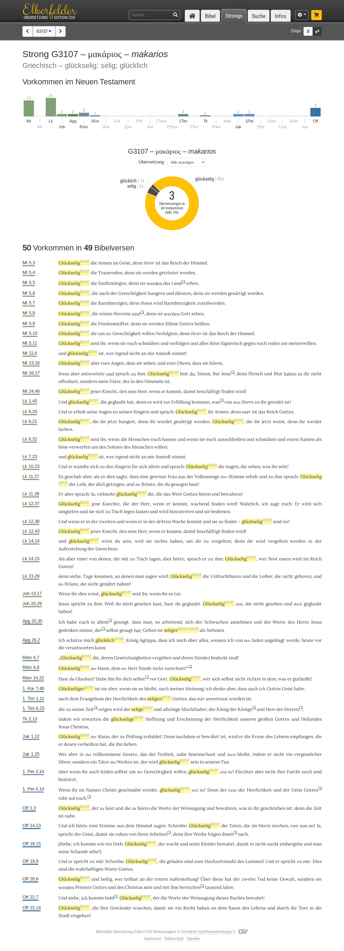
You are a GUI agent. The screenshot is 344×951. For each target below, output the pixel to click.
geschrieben (273, 808)
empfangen (301, 736)
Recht (189, 908)
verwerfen (79, 447)
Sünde (145, 668)
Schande (79, 851)
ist (158, 263)
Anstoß (163, 353)
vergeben (161, 658)
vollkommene (107, 754)
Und (62, 402)
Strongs (234, 16)
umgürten (68, 511)
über (193, 640)
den (139, 381)
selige (142, 709)
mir (150, 353)
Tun (225, 762)
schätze (74, 640)
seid (95, 343)
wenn (113, 343)
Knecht (109, 391)
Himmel (199, 263)
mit (125, 559)
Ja (319, 826)
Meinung (194, 689)
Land (176, 283)
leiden (106, 772)
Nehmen (215, 630)
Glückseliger (76, 689)
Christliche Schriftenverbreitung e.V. (208, 931)
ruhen (122, 834)
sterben (280, 826)
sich (94, 466)
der (186, 263)
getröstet (168, 273)
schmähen (148, 343)
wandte (81, 466)
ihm (141, 374)
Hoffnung (155, 719)
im (115, 263)
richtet (254, 679)
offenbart (68, 381)
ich (262, 689)
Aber (63, 772)
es (171, 594)
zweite (249, 879)
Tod (261, 879)
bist (184, 374)
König (132, 640)
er (70, 412)
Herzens (122, 314)
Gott (185, 314)
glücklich (109, 640)
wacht (172, 844)
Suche (258, 16)
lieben (130, 744)
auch (253, 689)
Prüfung (134, 736)
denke (219, 689)
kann (100, 648)
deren (187, 658)
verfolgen (179, 343)
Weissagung (193, 808)
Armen (105, 263)
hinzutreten (181, 511)
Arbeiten (158, 834)
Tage (88, 576)
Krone (258, 736)
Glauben (84, 679)
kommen (201, 402)
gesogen (179, 484)
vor (318, 640)
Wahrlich (249, 504)
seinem (212, 762)
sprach (122, 374)
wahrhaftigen (89, 869)
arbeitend (172, 622)
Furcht (293, 772)
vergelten (221, 541)
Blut (278, 374)
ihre (281, 772)
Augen (117, 363)
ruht (62, 798)
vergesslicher (308, 754)
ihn (119, 744)
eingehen (80, 915)
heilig (106, 879)
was (216, 402)
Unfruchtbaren (225, 576)
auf (71, 798)
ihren (142, 834)
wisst (93, 594)
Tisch (117, 511)
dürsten (183, 293)
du (71, 679)
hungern (156, 293)
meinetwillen (302, 343)
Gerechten (106, 549)
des (102, 447)
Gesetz (130, 754)
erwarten (91, 719)
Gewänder (120, 908)
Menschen (139, 439)
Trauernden (110, 273)
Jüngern (141, 412)
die (94, 263)
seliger (181, 630)
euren (293, 439)
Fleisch (255, 374)
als (319, 439)
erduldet (152, 736)
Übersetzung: (152, 161)
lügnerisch (231, 343)
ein (178, 908)
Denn (169, 736)
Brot (273, 559)
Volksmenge (207, 476)
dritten (163, 521)
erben (192, 283)
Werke (200, 834)
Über (205, 879)
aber (95, 363)
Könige (245, 709)
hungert (127, 421)
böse (63, 447)
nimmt (179, 353)
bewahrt (226, 844)
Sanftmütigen (112, 283)
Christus (79, 727)
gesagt (126, 630)
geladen (175, 861)
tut (177, 594)
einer (82, 559)
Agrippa (148, 640)
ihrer (149, 263)
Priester (83, 887)
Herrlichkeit (125, 699)
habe (299, 689)
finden (228, 391)
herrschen (190, 887)
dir (306, 374)
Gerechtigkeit (132, 293)
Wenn (64, 594)
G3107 (44, 31)
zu (115, 412)
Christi (109, 790)
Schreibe (177, 826)
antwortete (93, 374)
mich (127, 604)
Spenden (193, 938)
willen (148, 333)
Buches (237, 898)
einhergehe (291, 844)
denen (127, 576)
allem (102, 622)
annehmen (241, 622)
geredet (275, 402)
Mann (103, 668)
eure (105, 363)
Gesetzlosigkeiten (132, 658)
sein (132, 391)
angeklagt (275, 640)
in (133, 381)
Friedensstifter (113, 324)
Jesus (63, 374)
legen (129, 511)
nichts (160, 541)
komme (88, 844)
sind (277, 521)
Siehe (65, 844)
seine (92, 412)
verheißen (88, 744)
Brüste (148, 484)
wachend (200, 504)
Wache (179, 521)
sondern (88, 381)
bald (109, 898)
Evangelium (92, 699)
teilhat (131, 879)
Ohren (183, 363)
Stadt (64, 915)
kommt (174, 391)
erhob (80, 412)
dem (115, 668)
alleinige (171, 709)
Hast (63, 679)
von (228, 402)
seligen (159, 699)
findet (230, 521)
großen (265, 719)
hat (228, 879)
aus (181, 476)
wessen (218, 640)
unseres (248, 719)
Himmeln (153, 381)
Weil (109, 604)
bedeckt (219, 658)
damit (190, 391)
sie (138, 273)
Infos (280, 16)
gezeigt (121, 622)
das (165, 263)
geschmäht (129, 790)
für (135, 466)
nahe (182, 754)
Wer (62, 754)
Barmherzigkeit (180, 303)
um (101, 333)
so (221, 521)
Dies (317, 861)
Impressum (152, 938)
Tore (303, 908)
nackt (273, 844)
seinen (125, 412)
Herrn (247, 402)
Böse (215, 343)
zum (198, 861)
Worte (279, 622)
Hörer (64, 762)
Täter (103, 762)
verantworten (79, 648)
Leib (81, 484)
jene (96, 504)
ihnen (146, 303)
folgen (214, 834)
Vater (115, 381)
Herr (142, 391)
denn (137, 263)
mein (103, 381)
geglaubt (117, 402)
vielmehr (106, 494)
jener (96, 391)
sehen (197, 314)
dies (111, 476)
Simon (203, 374)
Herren (291, 709)
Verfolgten (166, 333)
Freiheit (166, 754)
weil (139, 541)
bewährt (210, 736)
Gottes (186, 324)
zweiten (107, 521)
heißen (202, 324)
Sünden (202, 658)
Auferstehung (72, 549)
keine (272, 879)
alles (204, 343)
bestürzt (67, 779)
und (170, 293)
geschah (73, 476)
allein (154, 466)
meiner (177, 689)
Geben (150, 630)
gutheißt (302, 679)
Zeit (90, 709)
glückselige (127, 719)
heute (308, 640)
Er (60, 494)
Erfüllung (181, 402)
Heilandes (311, 719)
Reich (176, 263)
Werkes (124, 762)
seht (282, 466)
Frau (172, 476)
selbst (112, 630)
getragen (115, 484)
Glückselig (74, 263)
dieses (222, 898)
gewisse (158, 476)
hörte (178, 559)
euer (246, 412)
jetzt (112, 421)
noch (307, 772)
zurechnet (174, 668)
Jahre (228, 887)
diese (217, 879)
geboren (303, 576)
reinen (105, 314)
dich (100, 484)
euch (132, 343)
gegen (250, 343)
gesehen (142, 604)
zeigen (105, 709)
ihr (264, 402)
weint (279, 421)
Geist (124, 263)
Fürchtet (244, 772)
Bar (216, 374)
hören (215, 363)
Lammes (254, 861)
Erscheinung (190, 719)
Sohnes (114, 447)
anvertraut (217, 699)
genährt (108, 584)
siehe (75, 576)
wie (100, 844)
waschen (142, 908)
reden (274, 343)
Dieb (118, 844)
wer (110, 353)
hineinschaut (202, 754)
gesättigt (237, 293)
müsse (86, 630)
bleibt (150, 689)
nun (304, 826)
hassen (169, 439)
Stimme (236, 476)
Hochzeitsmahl (220, 861)
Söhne (171, 324)
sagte (121, 476)
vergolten (278, 541)
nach (164, 689)
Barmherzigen (112, 303)
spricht (78, 604)
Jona (226, 374)
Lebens (281, 736)
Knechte (111, 504)
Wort (177, 494)
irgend (121, 353)
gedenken (68, 630)
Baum (234, 908)
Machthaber (194, 709)
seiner (78, 709)
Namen (307, 439)
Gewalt (287, 879)
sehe (94, 851)
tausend (213, 887)
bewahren (231, 494)
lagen (154, 559)
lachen (65, 429)
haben (176, 541)
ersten (161, 879)
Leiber (265, 576)
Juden (257, 640)
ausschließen (231, 439)
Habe (101, 679)
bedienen (220, 511)
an (143, 353)
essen (285, 559)
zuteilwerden (210, 303)
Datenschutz (174, 938)
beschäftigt (208, 391)
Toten (235, 826)
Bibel (210, 16)
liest (109, 808)
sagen (151, 576)
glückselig (82, 353)
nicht (134, 353)
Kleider (208, 844)
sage (274, 504)
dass (130, 363)
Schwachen (216, 622)
